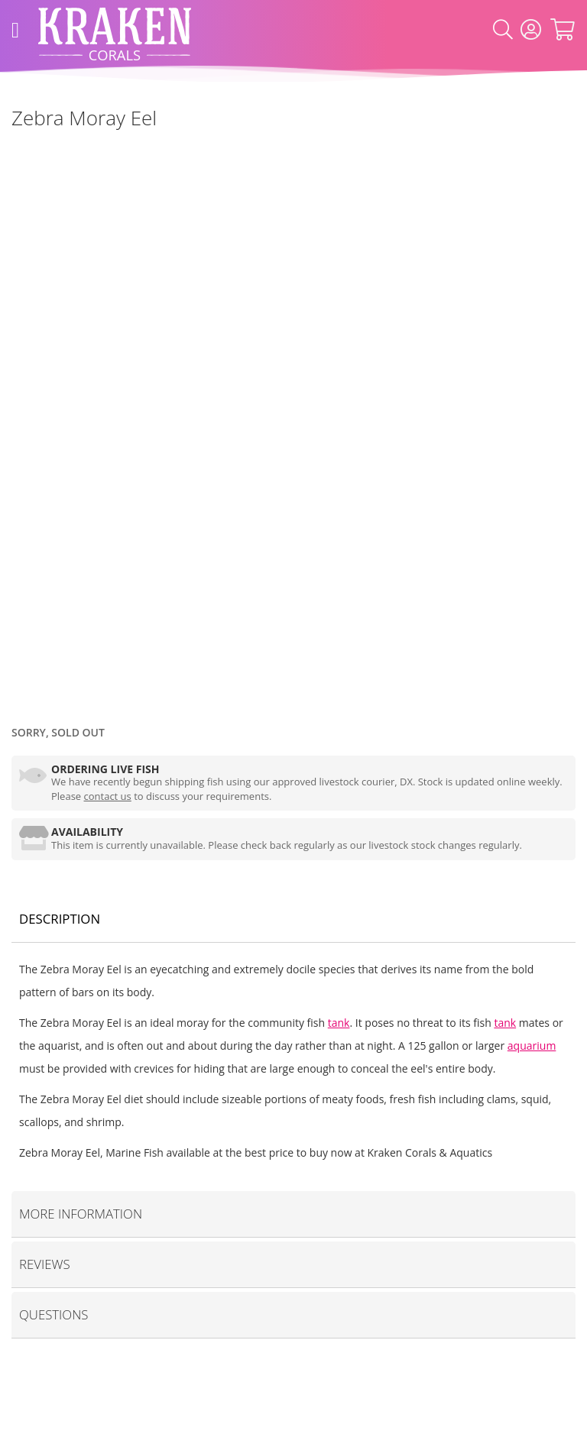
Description (59, 918)
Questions (53, 1314)
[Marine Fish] (11, 151)
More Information (80, 1213)
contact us (107, 796)
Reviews (44, 1264)
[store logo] (114, 30)
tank (339, 1022)
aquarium (532, 1045)
